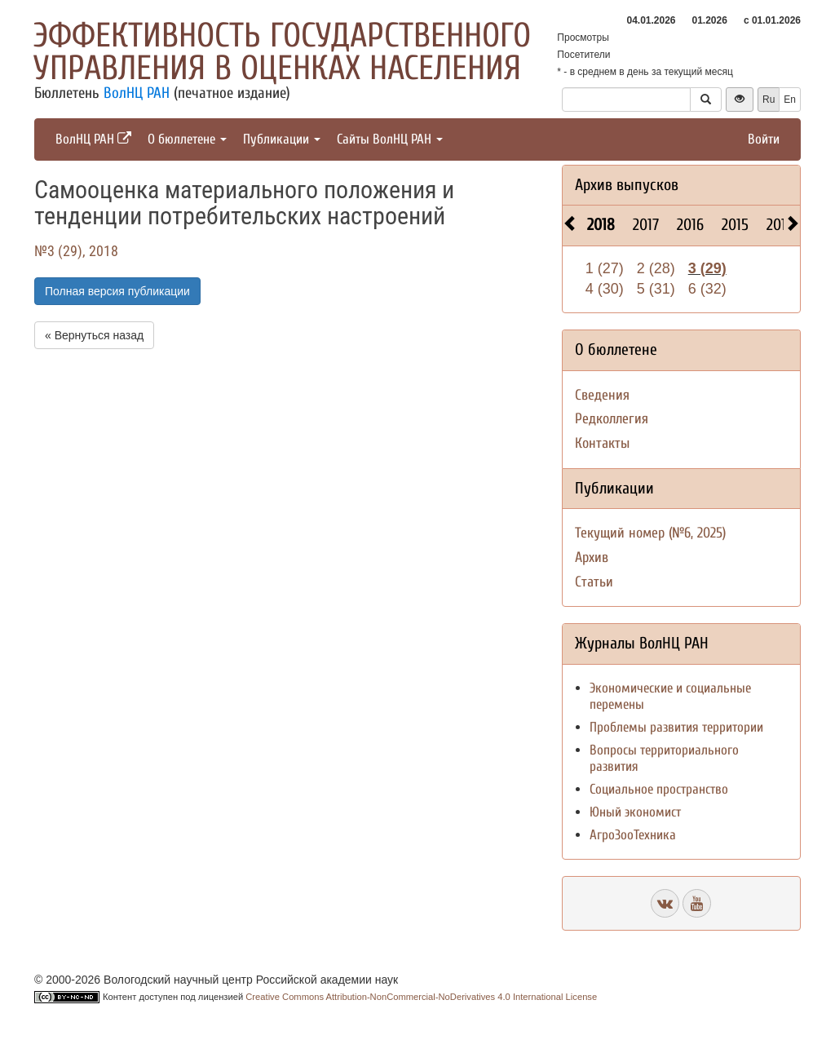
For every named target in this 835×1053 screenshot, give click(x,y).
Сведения (602, 395)
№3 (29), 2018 (76, 250)
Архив (591, 557)
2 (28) (656, 268)
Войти (764, 139)
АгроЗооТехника (633, 835)
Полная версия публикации (117, 291)
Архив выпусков (626, 184)
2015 (735, 224)
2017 (646, 224)
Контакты (602, 443)
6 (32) (707, 289)
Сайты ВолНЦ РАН (390, 139)
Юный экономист (635, 812)
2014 (780, 224)
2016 (690, 224)
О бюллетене (187, 139)
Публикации (281, 139)
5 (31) (656, 289)
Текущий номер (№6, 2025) (650, 533)
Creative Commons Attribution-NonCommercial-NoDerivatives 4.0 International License (421, 997)
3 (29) (707, 268)
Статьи (594, 582)
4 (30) (604, 289)
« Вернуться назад (94, 335)
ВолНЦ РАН (137, 93)
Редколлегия (611, 418)
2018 (601, 224)
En (790, 99)
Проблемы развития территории (676, 727)
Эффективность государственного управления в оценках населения (282, 51)
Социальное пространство (659, 789)
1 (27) (604, 268)
